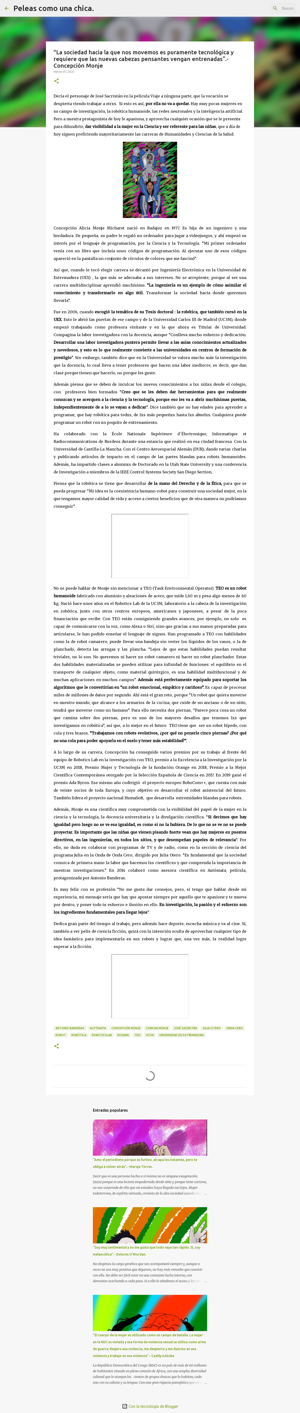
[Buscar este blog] (271, 8)
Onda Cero (234, 1028)
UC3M (150, 1035)
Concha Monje (157, 1028)
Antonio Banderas (69, 1028)
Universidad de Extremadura (181, 1035)
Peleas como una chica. (53, 8)
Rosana (123, 1035)
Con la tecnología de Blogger (150, 1406)
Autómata (98, 1028)
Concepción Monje (125, 1028)
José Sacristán (185, 1028)
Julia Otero (211, 1028)
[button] (56, 81)
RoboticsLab (102, 1035)
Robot (60, 1035)
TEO (137, 1035)
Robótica (78, 1035)
